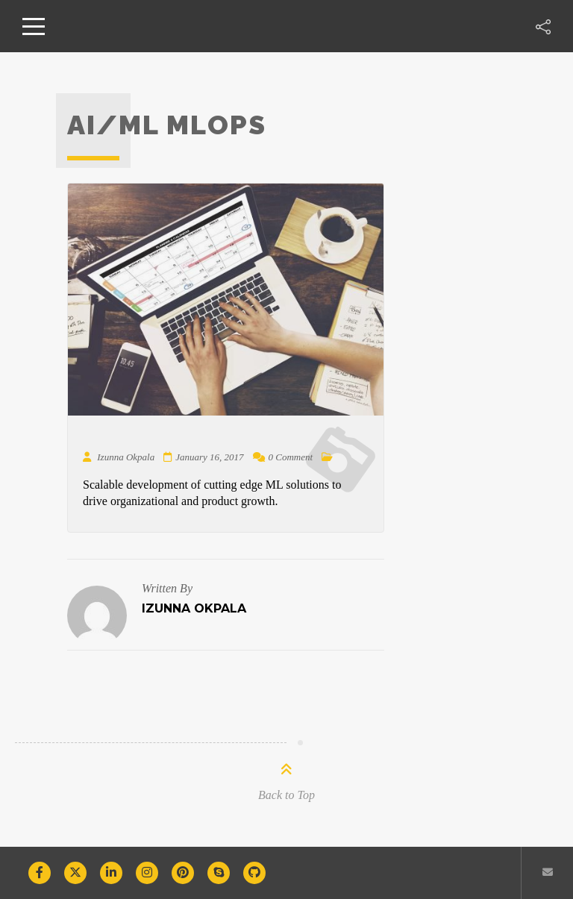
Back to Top (286, 795)
